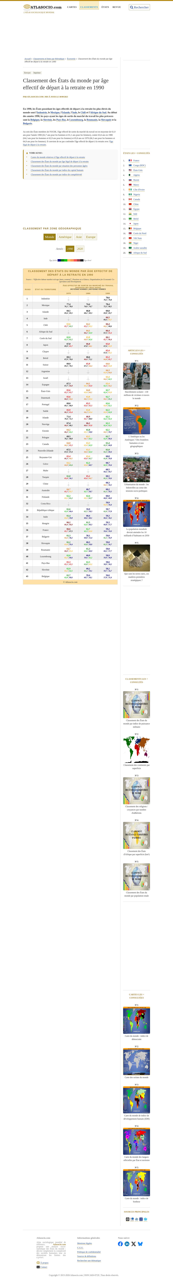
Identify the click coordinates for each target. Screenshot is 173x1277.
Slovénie (47, 119)
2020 (80, 248)
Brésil (134, 219)
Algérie (134, 175)
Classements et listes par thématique (48, 59)
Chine (134, 204)
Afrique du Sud (98, 112)
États (105, 7)
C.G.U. (80, 1248)
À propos (44, 1263)
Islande (66, 112)
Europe (90, 237)
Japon (133, 223)
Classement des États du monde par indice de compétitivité (56, 174)
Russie (134, 180)
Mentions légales (84, 1243)
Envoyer (27, 73)
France (134, 160)
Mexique (55, 112)
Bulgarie (27, 123)
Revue (117, 7)
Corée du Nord (137, 233)
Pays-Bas (61, 119)
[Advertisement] (86, 36)
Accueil (28, 59)
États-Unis (136, 170)
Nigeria (134, 194)
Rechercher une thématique (89, 1260)
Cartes (72, 7)
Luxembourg (76, 119)
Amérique (65, 237)
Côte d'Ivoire (137, 189)
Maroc (134, 185)
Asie (79, 237)
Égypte (134, 209)
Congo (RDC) (137, 165)
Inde (74, 112)
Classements (89, 7)
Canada (134, 199)
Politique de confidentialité (89, 1252)
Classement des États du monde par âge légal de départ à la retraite (60, 161)
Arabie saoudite (138, 248)
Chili (83, 112)
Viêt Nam (135, 238)
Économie (71, 59)
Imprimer (37, 73)
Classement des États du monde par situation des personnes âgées (59, 166)
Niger (133, 243)
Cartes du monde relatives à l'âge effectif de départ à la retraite (58, 157)
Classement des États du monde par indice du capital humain (57, 170)
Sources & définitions (86, 1256)
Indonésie (42, 112)
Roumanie (92, 119)
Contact (43, 1267)
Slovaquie (106, 119)
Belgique (34, 119)
